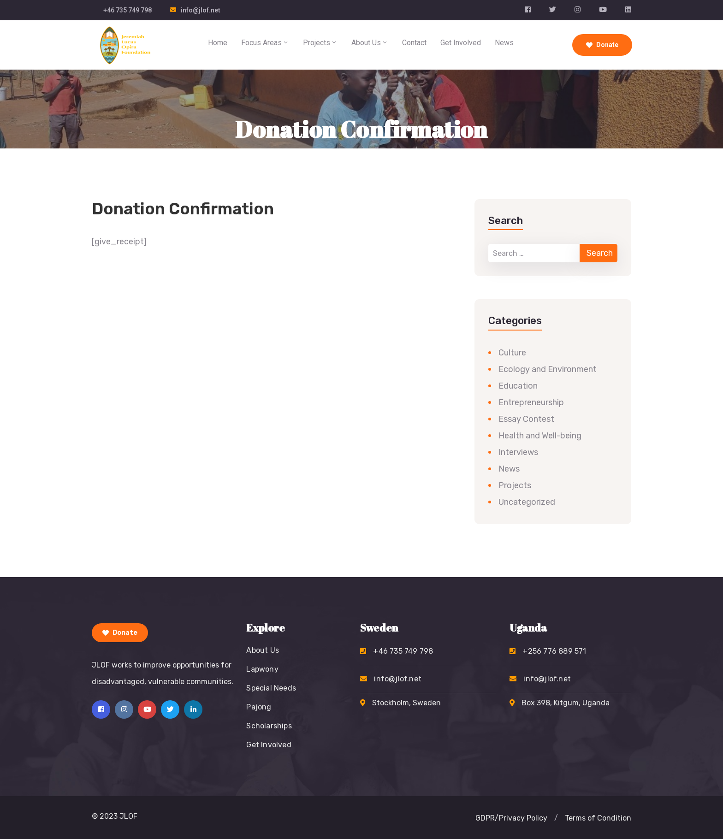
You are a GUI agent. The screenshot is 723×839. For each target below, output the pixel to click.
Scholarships (268, 725)
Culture (512, 353)
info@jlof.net (200, 10)
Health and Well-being (539, 436)
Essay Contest (526, 419)
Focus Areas (265, 42)
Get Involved (460, 42)
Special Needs (271, 688)
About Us (369, 42)
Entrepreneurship (531, 402)
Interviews (518, 452)
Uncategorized (526, 502)
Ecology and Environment (547, 369)
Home (217, 42)
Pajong (258, 707)
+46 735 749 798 (127, 10)
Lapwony (262, 669)
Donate (602, 44)
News (504, 42)
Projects (320, 42)
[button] (556, 818)
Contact (414, 42)
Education (518, 386)
